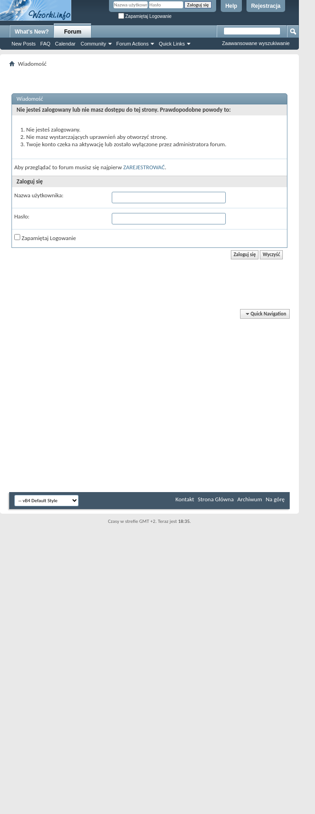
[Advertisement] (287, 138)
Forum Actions (132, 43)
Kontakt (184, 499)
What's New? (32, 32)
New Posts (23, 43)
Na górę (275, 499)
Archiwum (249, 499)
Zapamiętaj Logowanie (145, 16)
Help (231, 6)
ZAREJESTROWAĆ (144, 167)
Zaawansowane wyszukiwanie (256, 43)
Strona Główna (216, 499)
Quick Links (172, 43)
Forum (72, 32)
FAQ (45, 43)
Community (93, 43)
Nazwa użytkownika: (38, 195)
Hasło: (21, 216)
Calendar (65, 43)
